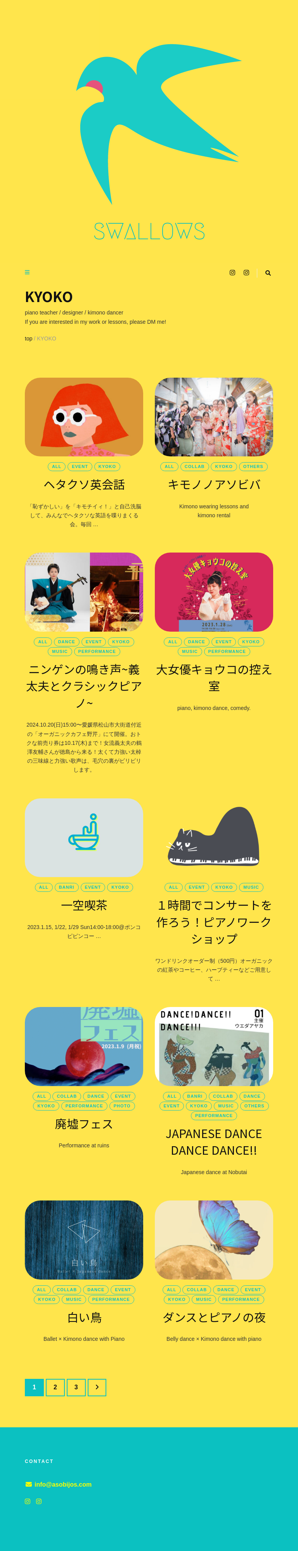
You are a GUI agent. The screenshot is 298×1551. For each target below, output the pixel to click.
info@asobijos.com (63, 1484)
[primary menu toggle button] (28, 272)
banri (66, 887)
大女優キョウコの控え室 (214, 677)
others (253, 466)
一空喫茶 (84, 904)
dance (66, 641)
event (80, 466)
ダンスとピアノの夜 (214, 1316)
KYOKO (107, 466)
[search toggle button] (268, 273)
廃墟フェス (84, 1123)
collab (195, 466)
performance (97, 651)
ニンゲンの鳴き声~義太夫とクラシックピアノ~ (84, 685)
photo (122, 1106)
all (56, 466)
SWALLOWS (149, 231)
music (60, 651)
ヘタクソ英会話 (84, 483)
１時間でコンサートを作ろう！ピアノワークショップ (214, 921)
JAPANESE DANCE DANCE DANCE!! (214, 1141)
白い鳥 (84, 1316)
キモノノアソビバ (214, 483)
